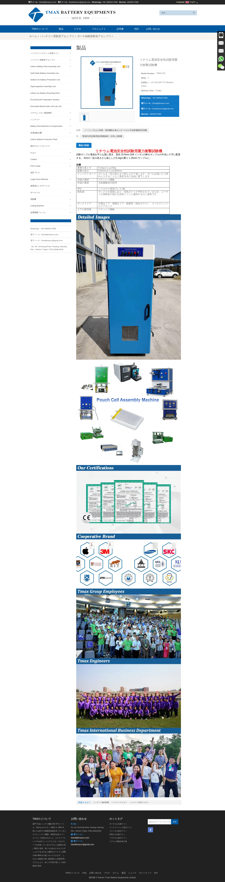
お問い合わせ (153, 29)
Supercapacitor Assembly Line (43, 85)
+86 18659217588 (110, 2)
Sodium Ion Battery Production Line (45, 79)
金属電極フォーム (38, 211)
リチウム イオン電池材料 (41, 112)
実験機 (33, 198)
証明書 (120, 29)
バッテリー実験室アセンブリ (58, 36)
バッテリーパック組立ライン (120, 827)
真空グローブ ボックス (40, 145)
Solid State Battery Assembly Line (44, 72)
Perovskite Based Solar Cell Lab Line (46, 105)
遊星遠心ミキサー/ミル (40, 185)
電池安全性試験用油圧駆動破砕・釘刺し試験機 (102, 136)
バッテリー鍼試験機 (101, 802)
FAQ (84, 873)
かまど (33, 152)
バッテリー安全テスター (139, 802)
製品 (61, 29)
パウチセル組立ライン (118, 838)
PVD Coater (35, 165)
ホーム (34, 36)
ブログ (107, 873)
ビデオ (77, 29)
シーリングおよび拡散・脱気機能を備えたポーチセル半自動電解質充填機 (115, 130)
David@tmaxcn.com (47, 2)
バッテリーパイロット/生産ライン (44, 52)
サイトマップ (145, 873)
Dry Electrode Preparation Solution (44, 99)
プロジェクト (99, 29)
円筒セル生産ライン (117, 834)
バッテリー (35, 119)
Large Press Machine (39, 178)
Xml (156, 873)
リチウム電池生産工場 (118, 841)
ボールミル (35, 192)
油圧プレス (35, 172)
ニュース (132, 873)
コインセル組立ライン (118, 831)
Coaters (33, 158)
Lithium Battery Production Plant (43, 139)
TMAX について (40, 29)
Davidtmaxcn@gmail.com (79, 2)
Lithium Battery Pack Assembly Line (45, 66)
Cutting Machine (37, 205)
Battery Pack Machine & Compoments (46, 125)
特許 (136, 29)
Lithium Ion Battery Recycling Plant (45, 92)
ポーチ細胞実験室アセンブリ (95, 36)
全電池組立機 (36, 132)
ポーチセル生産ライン (118, 824)
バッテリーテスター (119, 802)
